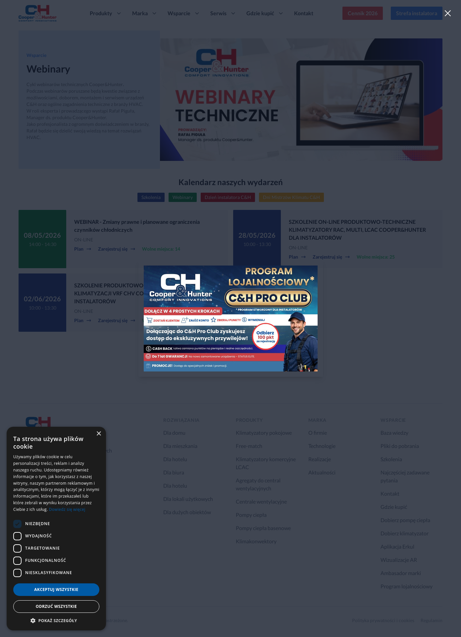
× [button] (98, 433)
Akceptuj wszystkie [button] (56, 589)
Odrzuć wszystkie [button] (56, 606)
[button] (56, 620)
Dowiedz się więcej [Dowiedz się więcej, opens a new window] (67, 509)
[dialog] (56, 528)
